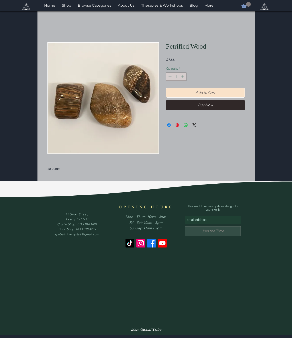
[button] (246, 5)
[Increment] (183, 77)
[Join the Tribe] (213, 231)
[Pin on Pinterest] (177, 125)
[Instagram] (140, 243)
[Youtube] (162, 243)
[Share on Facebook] (169, 125)
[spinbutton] (176, 77)
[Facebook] (151, 243)
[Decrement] (169, 77)
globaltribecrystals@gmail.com (77, 234)
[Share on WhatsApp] (185, 125)
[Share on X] (194, 125)
